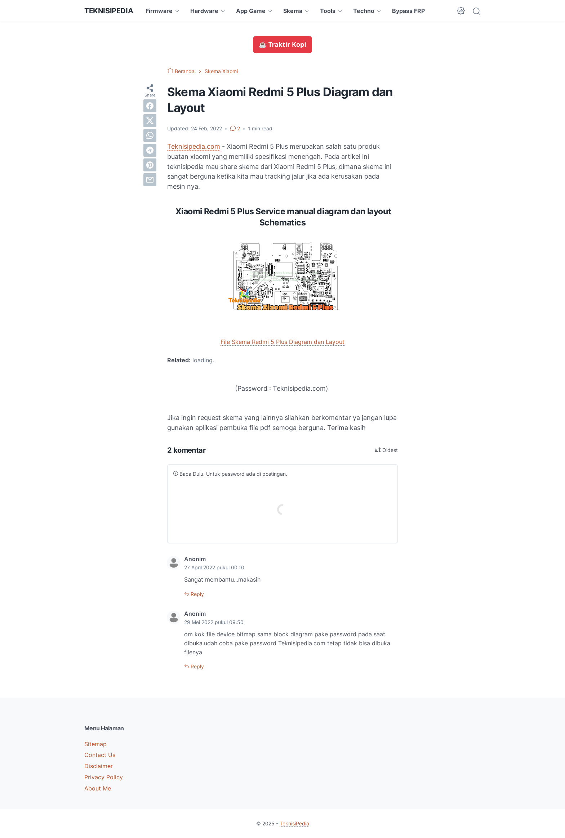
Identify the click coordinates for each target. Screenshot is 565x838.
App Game (251, 10)
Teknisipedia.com (193, 146)
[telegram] (149, 150)
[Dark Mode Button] (461, 10)
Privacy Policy (103, 777)
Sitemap (95, 744)
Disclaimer (98, 766)
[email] (149, 179)
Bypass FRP (408, 10)
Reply (196, 594)
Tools (327, 10)
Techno (363, 10)
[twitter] (149, 120)
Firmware (159, 10)
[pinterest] (149, 164)
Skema (292, 10)
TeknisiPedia (108, 10)
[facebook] (149, 105)
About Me (97, 788)
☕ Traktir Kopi (282, 44)
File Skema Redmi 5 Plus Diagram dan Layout (282, 341)
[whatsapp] (149, 135)
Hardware (204, 10)
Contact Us (99, 754)
